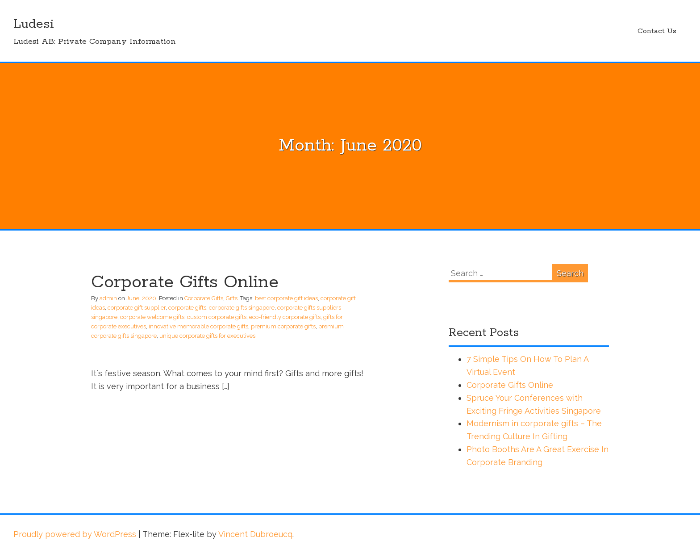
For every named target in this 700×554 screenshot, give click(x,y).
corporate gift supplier (137, 307)
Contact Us (657, 31)
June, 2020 (141, 298)
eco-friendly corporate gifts (285, 317)
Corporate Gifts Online (185, 282)
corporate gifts (187, 307)
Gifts (232, 298)
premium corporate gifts (283, 326)
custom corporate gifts (216, 317)
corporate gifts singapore (242, 307)
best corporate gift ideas (286, 298)
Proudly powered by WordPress (74, 534)
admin (108, 298)
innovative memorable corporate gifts (198, 326)
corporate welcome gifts (152, 317)
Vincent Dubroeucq (255, 534)
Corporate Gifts (203, 298)
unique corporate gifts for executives (207, 335)
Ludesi (33, 24)
